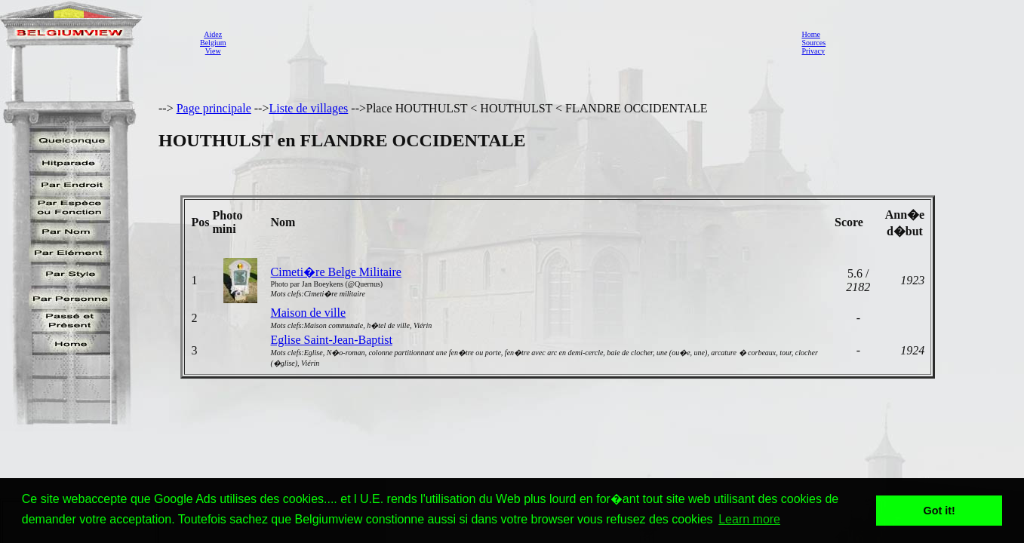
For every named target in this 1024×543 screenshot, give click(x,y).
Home (810, 34)
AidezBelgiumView (213, 42)
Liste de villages (308, 108)
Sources (813, 42)
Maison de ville (308, 312)
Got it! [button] (939, 511)
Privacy (813, 51)
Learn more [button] (749, 519)
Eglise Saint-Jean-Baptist (331, 339)
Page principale (214, 108)
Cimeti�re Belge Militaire (336, 271)
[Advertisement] (509, 42)
